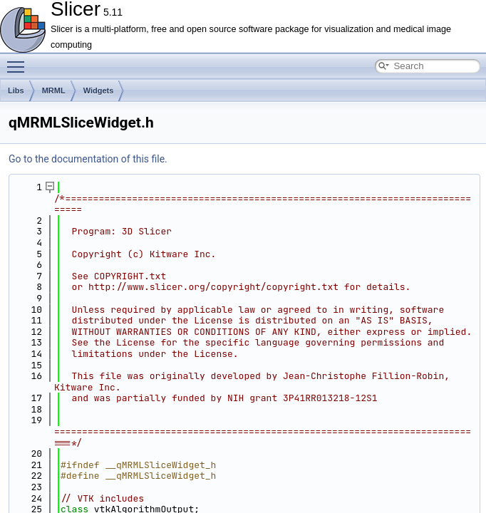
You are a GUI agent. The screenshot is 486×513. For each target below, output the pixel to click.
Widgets (98, 90)
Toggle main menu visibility (19, 60)
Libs (16, 90)
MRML (54, 90)
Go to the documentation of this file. (88, 159)
